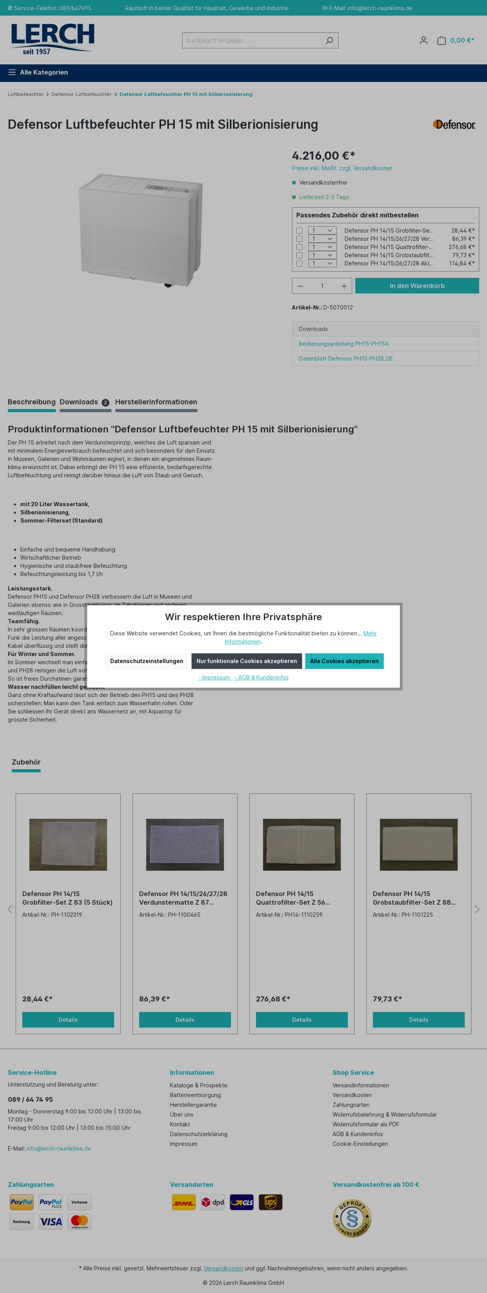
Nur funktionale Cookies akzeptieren (247, 661)
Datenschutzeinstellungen (146, 661)
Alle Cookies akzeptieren (344, 661)
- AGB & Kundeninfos (262, 677)
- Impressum (215, 677)
